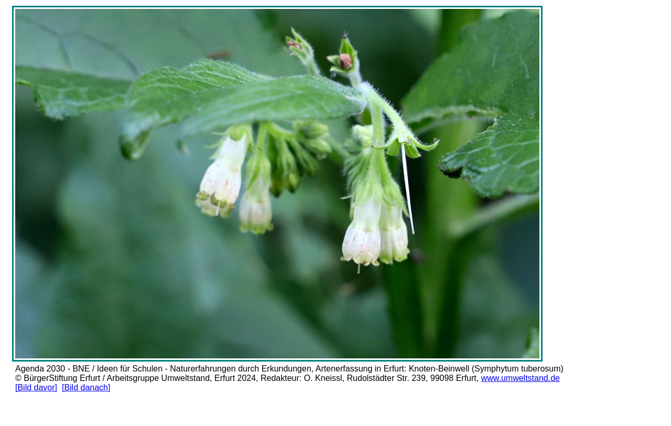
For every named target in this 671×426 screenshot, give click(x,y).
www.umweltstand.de (520, 378)
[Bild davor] (36, 387)
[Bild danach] (86, 387)
